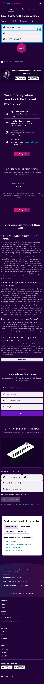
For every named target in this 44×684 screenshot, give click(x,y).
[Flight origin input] (24, 27)
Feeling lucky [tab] (22, 531)
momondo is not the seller (23, 577)
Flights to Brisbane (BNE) (12, 542)
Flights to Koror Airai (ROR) (13, 547)
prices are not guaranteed (10, 571)
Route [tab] (5, 388)
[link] (22, 154)
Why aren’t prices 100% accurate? (23, 585)
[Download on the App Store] (33, 78)
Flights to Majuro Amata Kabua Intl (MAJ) (17, 544)
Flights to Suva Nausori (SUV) (14, 550)
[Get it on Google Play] (20, 78)
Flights (13, 593)
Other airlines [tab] (9, 531)
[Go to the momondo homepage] (14, 3)
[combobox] (5, 21)
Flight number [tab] (15, 388)
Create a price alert (31, 142)
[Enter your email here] (24, 489)
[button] (3, 3)
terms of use (28, 504)
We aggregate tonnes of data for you (23, 581)
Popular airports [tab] (10, 526)
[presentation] (33, 78)
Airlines (20, 593)
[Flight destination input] (24, 33)
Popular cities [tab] (25, 526)
